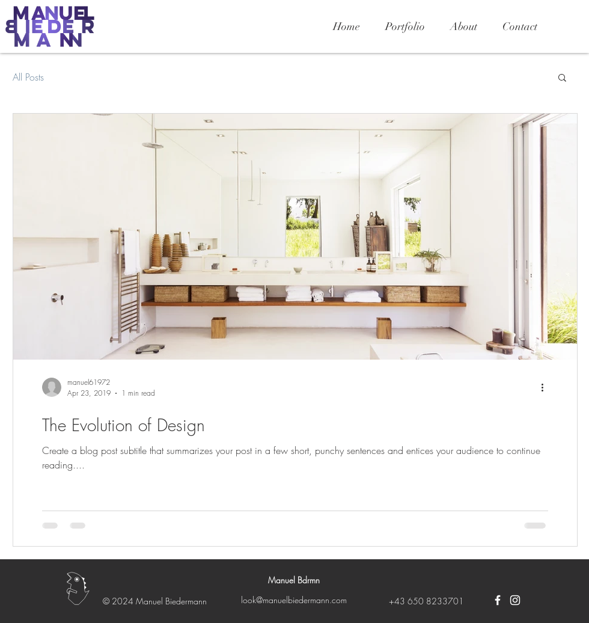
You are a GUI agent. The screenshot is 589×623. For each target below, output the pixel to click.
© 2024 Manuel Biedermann (155, 601)
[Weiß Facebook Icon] (497, 600)
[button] (562, 78)
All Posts (28, 77)
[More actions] (546, 387)
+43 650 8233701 (426, 601)
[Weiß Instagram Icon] (515, 600)
